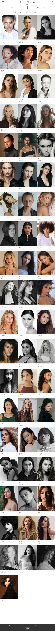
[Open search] (52, 2)
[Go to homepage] (27, 2)
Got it (27, 628)
